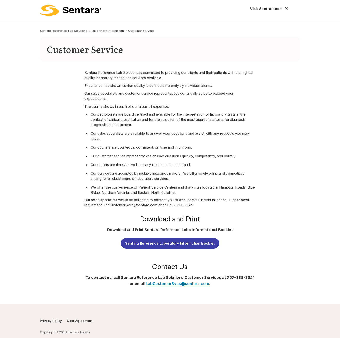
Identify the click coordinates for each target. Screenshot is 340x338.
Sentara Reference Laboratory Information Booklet (170, 243)
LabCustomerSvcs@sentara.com (130, 205)
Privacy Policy (51, 321)
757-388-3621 (181, 205)
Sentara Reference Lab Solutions (63, 31)
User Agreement (79, 321)
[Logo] (70, 10)
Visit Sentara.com (269, 9)
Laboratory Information (108, 31)
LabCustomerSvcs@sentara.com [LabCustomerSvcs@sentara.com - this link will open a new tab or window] (177, 283)
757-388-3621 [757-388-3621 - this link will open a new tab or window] (241, 277)
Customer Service (141, 31)
